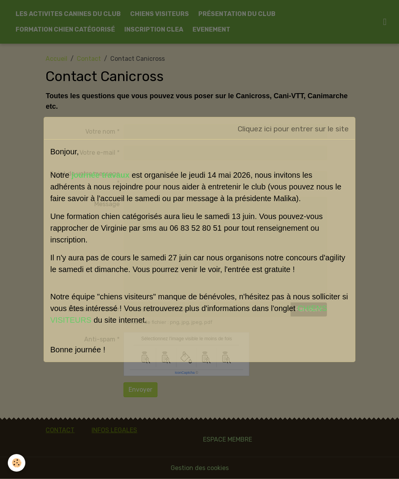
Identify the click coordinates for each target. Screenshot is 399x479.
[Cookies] (16, 463)
